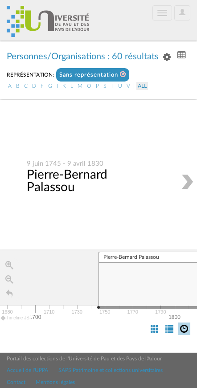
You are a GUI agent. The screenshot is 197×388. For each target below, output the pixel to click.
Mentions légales (55, 382)
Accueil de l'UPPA (27, 370)
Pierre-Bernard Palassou (67, 180)
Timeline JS (15, 318)
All (142, 86)
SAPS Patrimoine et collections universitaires (110, 370)
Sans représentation (92, 74)
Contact (16, 382)
